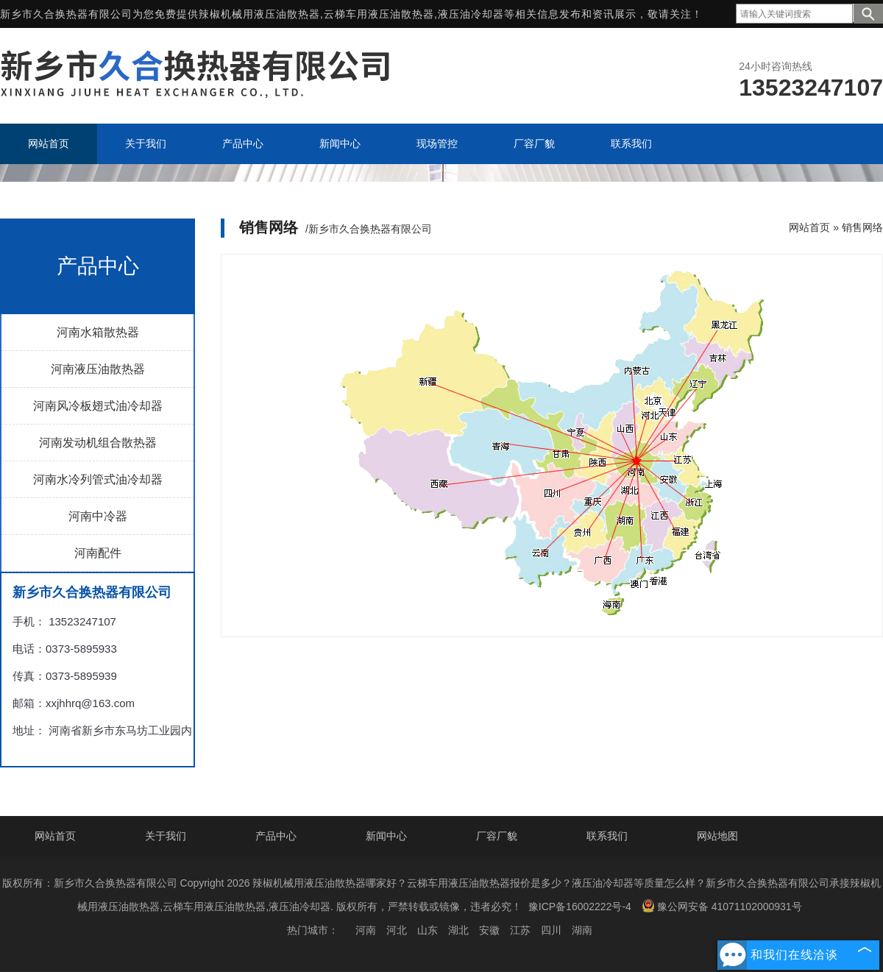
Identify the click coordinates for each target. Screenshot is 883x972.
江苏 (520, 930)
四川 (551, 930)
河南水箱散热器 (98, 332)
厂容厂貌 (496, 836)
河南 (365, 930)
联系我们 (607, 836)
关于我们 (165, 836)
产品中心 (276, 836)
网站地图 (717, 836)
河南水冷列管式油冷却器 (98, 479)
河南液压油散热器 (98, 369)
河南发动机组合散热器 (98, 442)
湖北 (458, 930)
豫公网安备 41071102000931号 (722, 905)
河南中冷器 (97, 516)
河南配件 (97, 553)
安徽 (489, 930)
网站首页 (809, 227)
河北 (396, 930)
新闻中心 (386, 836)
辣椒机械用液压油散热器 (259, 14)
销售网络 (862, 227)
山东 (427, 930)
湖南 (582, 930)
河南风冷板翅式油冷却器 (98, 406)
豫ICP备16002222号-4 (579, 906)
